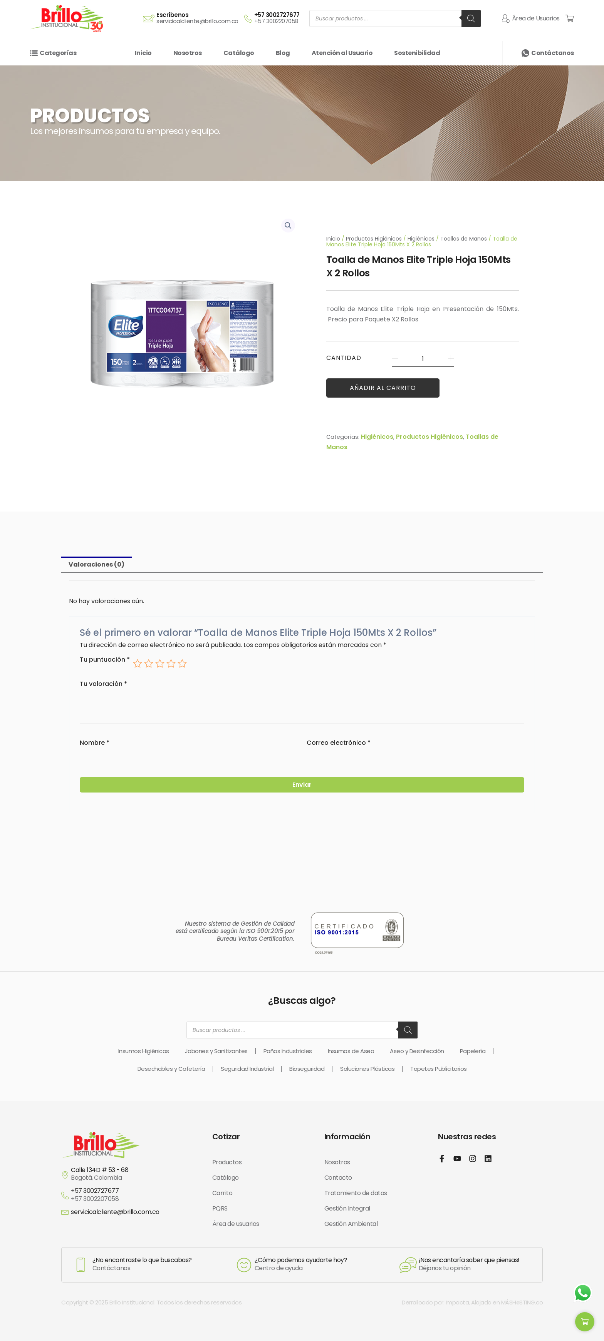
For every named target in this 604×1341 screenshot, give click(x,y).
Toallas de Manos (463, 238)
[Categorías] (34, 53)
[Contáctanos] (525, 53)
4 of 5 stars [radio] (171, 663)
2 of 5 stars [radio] (148, 663)
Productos (227, 1162)
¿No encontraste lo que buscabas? (142, 1260)
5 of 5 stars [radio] (182, 663)
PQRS (220, 1208)
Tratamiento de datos (355, 1193)
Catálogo (225, 1177)
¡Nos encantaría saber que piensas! (469, 1260)
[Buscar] (471, 18)
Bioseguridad (306, 1069)
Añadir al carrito (383, 387)
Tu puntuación (105, 660)
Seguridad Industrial (247, 1069)
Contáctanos (552, 52)
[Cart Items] (569, 18)
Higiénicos (421, 238)
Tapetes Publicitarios (438, 1069)
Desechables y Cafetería (171, 1069)
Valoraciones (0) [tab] (96, 564)
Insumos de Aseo (351, 1051)
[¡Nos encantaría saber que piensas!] (408, 1265)
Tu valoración (103, 683)
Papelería (473, 1051)
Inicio (333, 238)
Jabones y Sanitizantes (216, 1051)
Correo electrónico (339, 743)
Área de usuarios (235, 1223)
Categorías (58, 52)
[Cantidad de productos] (423, 358)
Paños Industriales (287, 1051)
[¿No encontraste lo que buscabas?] (81, 1264)
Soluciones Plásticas (367, 1069)
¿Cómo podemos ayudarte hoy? (301, 1260)
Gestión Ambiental (351, 1223)
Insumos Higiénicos (143, 1051)
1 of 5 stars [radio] (137, 663)
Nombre (94, 743)
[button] (288, 225)
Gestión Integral (347, 1208)
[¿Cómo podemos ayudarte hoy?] (244, 1265)
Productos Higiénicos (374, 238)
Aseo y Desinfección (417, 1051)
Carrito (222, 1193)
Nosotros (337, 1162)
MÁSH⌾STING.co (522, 1302)
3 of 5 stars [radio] (159, 663)
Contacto (338, 1177)
